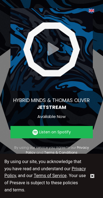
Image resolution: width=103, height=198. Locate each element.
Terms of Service (50, 175)
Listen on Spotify (51, 132)
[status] (92, 175)
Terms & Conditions (60, 152)
